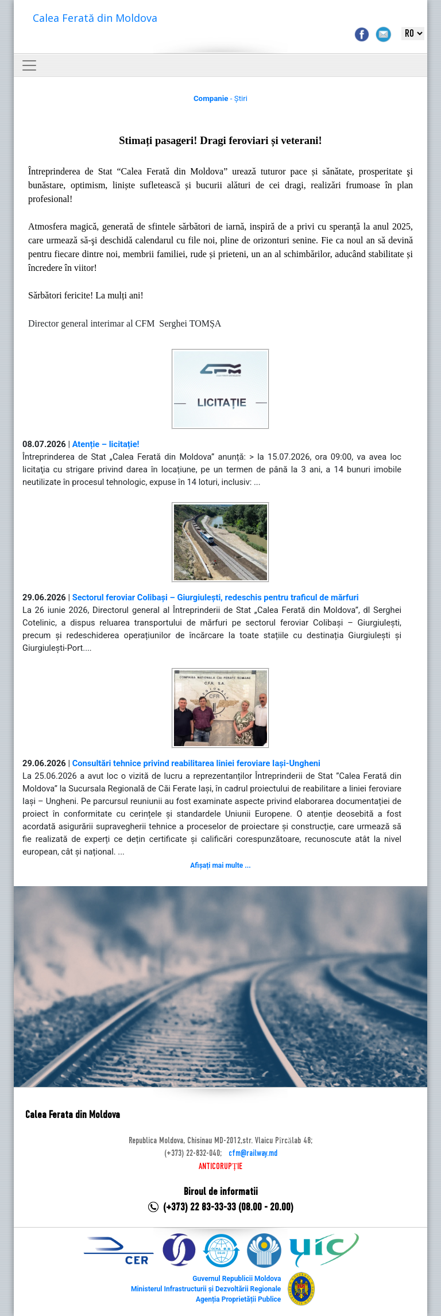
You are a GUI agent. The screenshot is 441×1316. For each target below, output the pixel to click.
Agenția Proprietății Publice (238, 1299)
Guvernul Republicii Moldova (236, 1279)
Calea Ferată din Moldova (95, 18)
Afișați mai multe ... (220, 865)
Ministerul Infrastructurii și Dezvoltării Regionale (206, 1289)
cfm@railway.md (253, 1154)
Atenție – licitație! (106, 444)
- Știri (220, 98)
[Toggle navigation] (29, 65)
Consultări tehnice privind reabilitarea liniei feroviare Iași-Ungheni (196, 763)
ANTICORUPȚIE (220, 1167)
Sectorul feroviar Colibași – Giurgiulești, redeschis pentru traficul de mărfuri (215, 597)
